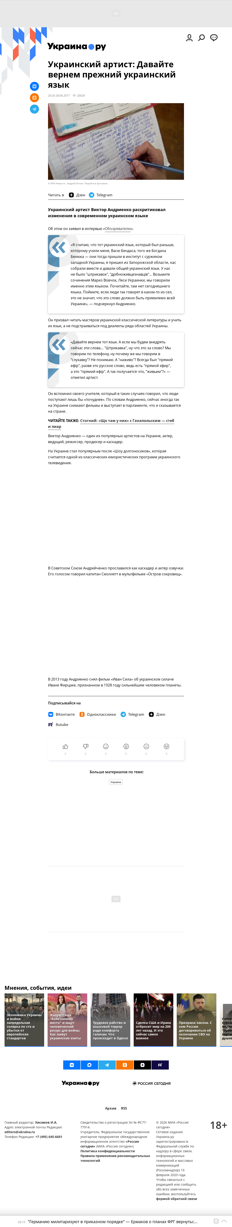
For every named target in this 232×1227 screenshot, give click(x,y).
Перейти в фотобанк (96, 183)
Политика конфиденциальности (107, 1151)
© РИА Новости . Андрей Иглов (65, 183)
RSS (124, 1108)
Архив (110, 1108)
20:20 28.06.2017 (59, 95)
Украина (116, 782)
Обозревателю (118, 228)
